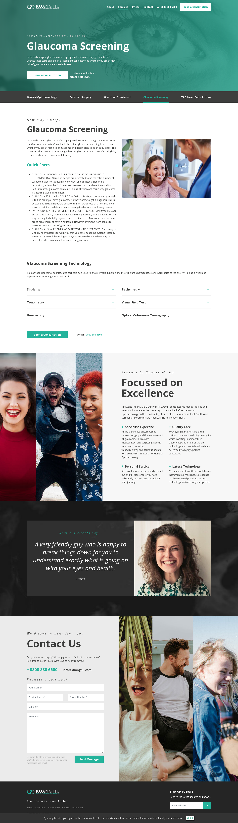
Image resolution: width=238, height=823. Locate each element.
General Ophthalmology (42, 97)
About (110, 5)
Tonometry (35, 302)
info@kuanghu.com (77, 670)
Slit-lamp (33, 289)
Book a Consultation (47, 75)
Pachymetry (131, 289)
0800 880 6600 (167, 5)
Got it (190, 818)
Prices (136, 5)
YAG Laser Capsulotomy (196, 97)
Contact (148, 5)
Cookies (66, 807)
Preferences (77, 807)
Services (123, 5)
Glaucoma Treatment (117, 97)
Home (31, 35)
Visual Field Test (134, 302)
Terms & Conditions (36, 807)
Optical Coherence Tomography (145, 315)
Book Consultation (196, 5)
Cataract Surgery (80, 97)
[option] (119, 558)
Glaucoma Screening (156, 97)
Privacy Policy (54, 807)
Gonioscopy (35, 315)
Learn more (176, 818)
